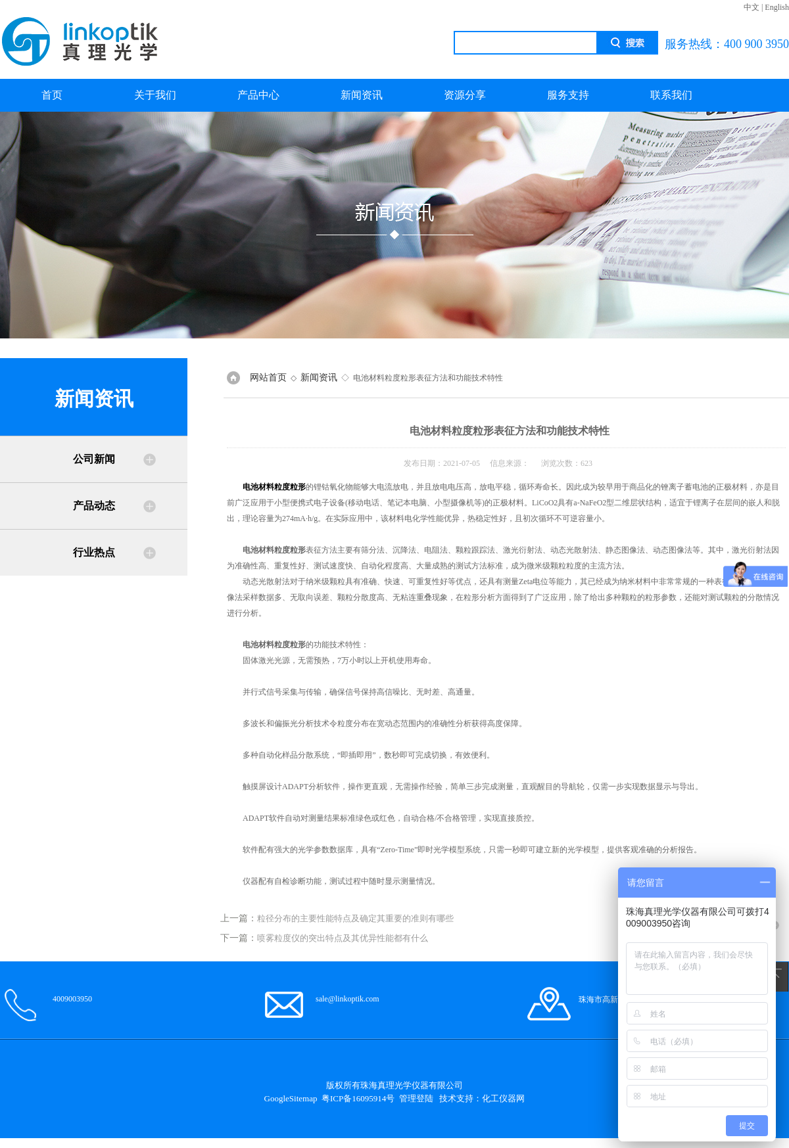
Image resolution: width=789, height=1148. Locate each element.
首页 (51, 95)
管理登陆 (416, 1098)
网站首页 (268, 377)
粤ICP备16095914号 (358, 1098)
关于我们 (155, 95)
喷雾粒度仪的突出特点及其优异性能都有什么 (342, 938)
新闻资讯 (362, 95)
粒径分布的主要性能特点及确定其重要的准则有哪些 (355, 918)
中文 (751, 7)
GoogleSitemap (291, 1098)
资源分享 (465, 95)
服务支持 (568, 95)
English (777, 7)
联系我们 (671, 95)
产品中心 (258, 95)
